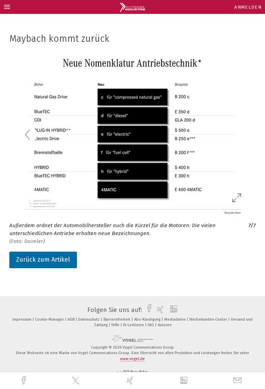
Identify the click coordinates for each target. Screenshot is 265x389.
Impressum (22, 319)
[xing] (131, 380)
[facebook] (24, 380)
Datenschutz (89, 319)
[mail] (238, 380)
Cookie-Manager (50, 319)
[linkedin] (184, 380)
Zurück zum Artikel (43, 259)
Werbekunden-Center (208, 319)
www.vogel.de (132, 359)
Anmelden (248, 7)
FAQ (151, 325)
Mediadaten (175, 319)
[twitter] (76, 381)
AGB (72, 319)
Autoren (164, 325)
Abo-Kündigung (147, 319)
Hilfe (115, 325)
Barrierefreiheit (117, 319)
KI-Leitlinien (134, 325)
